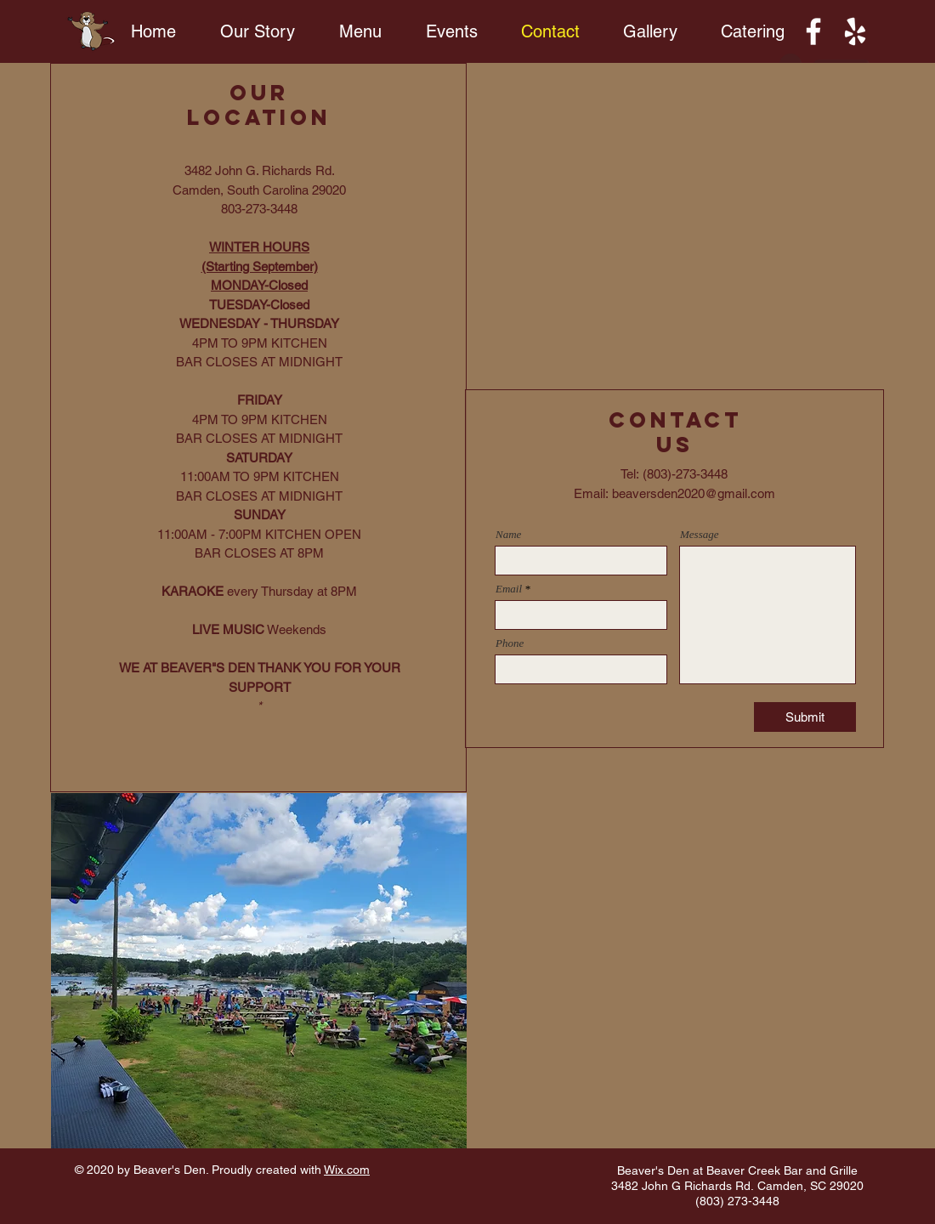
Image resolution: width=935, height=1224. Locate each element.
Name (508, 534)
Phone (510, 643)
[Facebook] (813, 31)
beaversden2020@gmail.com (693, 493)
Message (699, 534)
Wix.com (347, 1169)
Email (509, 588)
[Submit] (805, 717)
